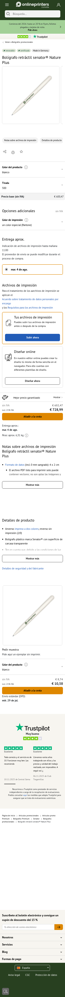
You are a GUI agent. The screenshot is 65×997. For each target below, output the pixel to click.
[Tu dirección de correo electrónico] (28, 927)
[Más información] (26, 167)
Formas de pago (30, 959)
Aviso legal (14, 975)
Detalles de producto (52, 140)
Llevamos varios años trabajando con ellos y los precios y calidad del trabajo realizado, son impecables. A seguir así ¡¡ (45, 764)
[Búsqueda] (35, 13)
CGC (27, 975)
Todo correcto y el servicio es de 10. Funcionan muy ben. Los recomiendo (18, 760)
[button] (30, 95)
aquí (25, 795)
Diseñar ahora (32, 381)
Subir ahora (32, 337)
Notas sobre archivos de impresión (20, 140)
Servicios (30, 945)
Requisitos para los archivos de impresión (30, 307)
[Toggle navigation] (6, 4)
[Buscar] (8, 13)
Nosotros (30, 937)
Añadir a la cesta (33, 416)
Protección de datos (46, 975)
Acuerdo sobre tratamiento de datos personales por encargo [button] (30, 301)
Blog (30, 952)
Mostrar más (32, 484)
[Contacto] (5, 991)
